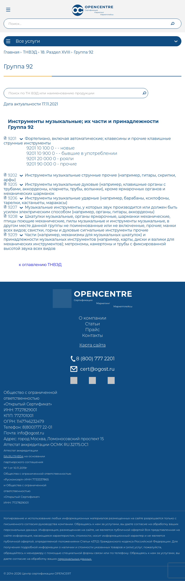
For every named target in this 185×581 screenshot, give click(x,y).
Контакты (92, 335)
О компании (92, 318)
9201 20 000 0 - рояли (50, 158)
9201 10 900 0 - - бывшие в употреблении (71, 153)
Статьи (92, 324)
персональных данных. (75, 558)
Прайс (92, 329)
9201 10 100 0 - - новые (50, 148)
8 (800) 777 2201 (95, 359)
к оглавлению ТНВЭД (35, 265)
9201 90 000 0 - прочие (51, 164)
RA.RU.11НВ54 (13, 456)
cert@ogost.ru (97, 369)
